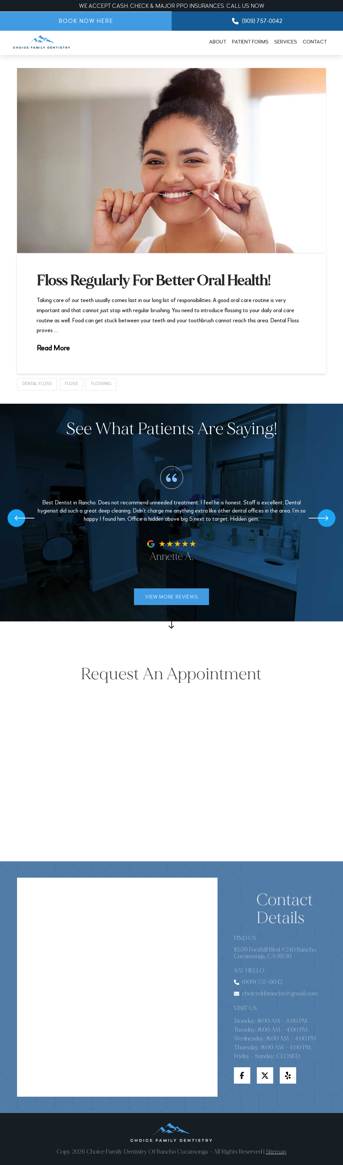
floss (71, 384)
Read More (53, 348)
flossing (101, 384)
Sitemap (276, 1151)
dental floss (37, 384)
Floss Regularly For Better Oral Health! (154, 280)
